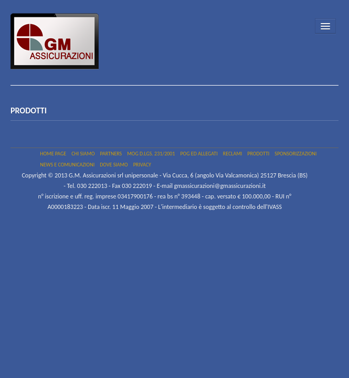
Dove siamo (114, 164)
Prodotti (258, 153)
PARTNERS (111, 153)
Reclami (232, 153)
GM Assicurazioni (59, 45)
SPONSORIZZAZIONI (295, 153)
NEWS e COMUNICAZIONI (67, 164)
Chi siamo (82, 153)
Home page (53, 153)
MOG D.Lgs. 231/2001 (151, 153)
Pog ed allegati (198, 153)
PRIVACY (142, 164)
